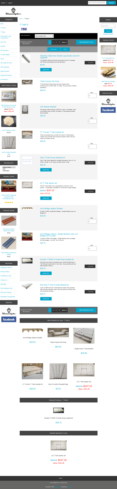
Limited (3, 46)
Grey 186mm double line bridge (8, 246)
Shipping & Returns (6, 267)
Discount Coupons (6, 292)
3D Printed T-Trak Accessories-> (6, 37)
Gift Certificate (5, 67)
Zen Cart (69, 486)
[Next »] (64, 42)
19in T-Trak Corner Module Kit (52, 158)
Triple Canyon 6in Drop (49, 81)
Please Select (9, 167)
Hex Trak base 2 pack (8, 123)
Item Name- (54, 49)
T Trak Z (3, 32)
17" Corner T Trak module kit (52, 132)
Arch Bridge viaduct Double (51, 208)
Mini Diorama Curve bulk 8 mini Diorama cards (8, 99)
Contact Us (4, 280)
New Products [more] (9, 85)
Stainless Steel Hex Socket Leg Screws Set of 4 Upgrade (60, 57)
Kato (2, 23)
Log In (10, 3)
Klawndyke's (57, 486)
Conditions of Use (6, 276)
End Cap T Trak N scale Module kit (54, 285)
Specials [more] (108, 40)
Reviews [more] (9, 176)
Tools (2, 58)
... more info (90, 62)
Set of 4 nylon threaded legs (9, 145)
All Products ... (5, 79)
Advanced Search (108, 34)
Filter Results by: (25, 35)
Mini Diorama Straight (108, 74)
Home (3, 3)
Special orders (5, 71)
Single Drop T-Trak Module (84, 349)
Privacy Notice (5, 271)
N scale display (5, 54)
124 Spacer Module (48, 107)
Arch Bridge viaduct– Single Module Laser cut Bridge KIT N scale (59, 235)
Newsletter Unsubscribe (8, 296)
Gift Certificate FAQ (6, 288)
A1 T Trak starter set (48, 183)
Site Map (3, 284)
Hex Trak (3, 42)
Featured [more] (8, 210)
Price (65, 49)
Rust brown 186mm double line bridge (8, 224)
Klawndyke (9, 171)
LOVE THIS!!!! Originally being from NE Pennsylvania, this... (8, 189)
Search (108, 20)
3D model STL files (6, 63)
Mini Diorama (5, 50)
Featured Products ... (7, 75)
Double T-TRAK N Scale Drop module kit (57, 259)
